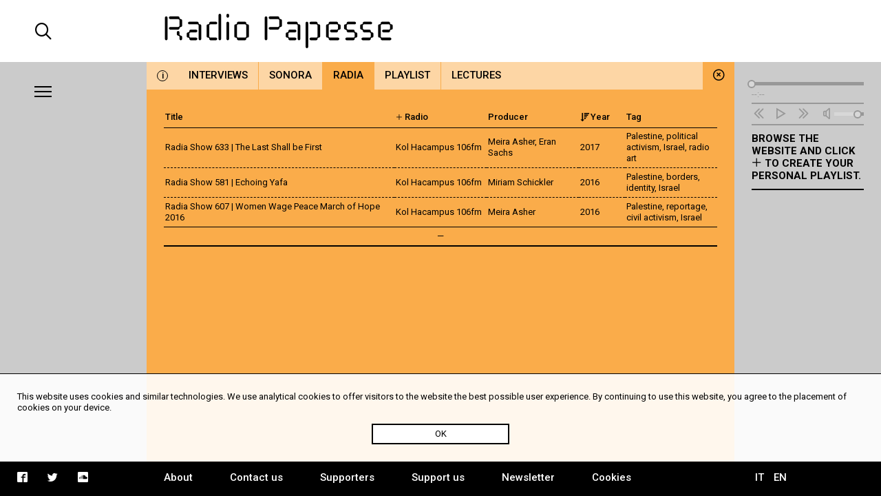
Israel (674, 147)
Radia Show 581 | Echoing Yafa (226, 182)
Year (595, 117)
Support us (438, 477)
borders (682, 177)
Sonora (290, 75)
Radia (348, 75)
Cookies (611, 477)
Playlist (407, 75)
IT (759, 477)
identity (640, 188)
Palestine (644, 136)
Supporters (347, 477)
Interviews (218, 75)
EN (780, 477)
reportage (685, 206)
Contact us (256, 477)
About (178, 477)
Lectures (476, 75)
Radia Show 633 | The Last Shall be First (243, 147)
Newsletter (528, 477)
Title (174, 117)
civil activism (651, 217)
